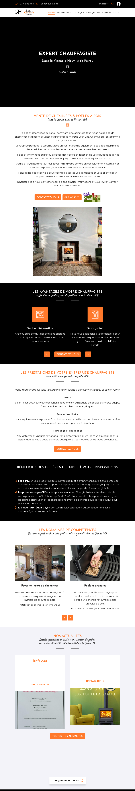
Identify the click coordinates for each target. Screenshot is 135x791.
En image (90, 12)
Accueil (51, 12)
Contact (117, 12)
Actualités (106, 12)
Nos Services (63, 12)
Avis (98, 12)
